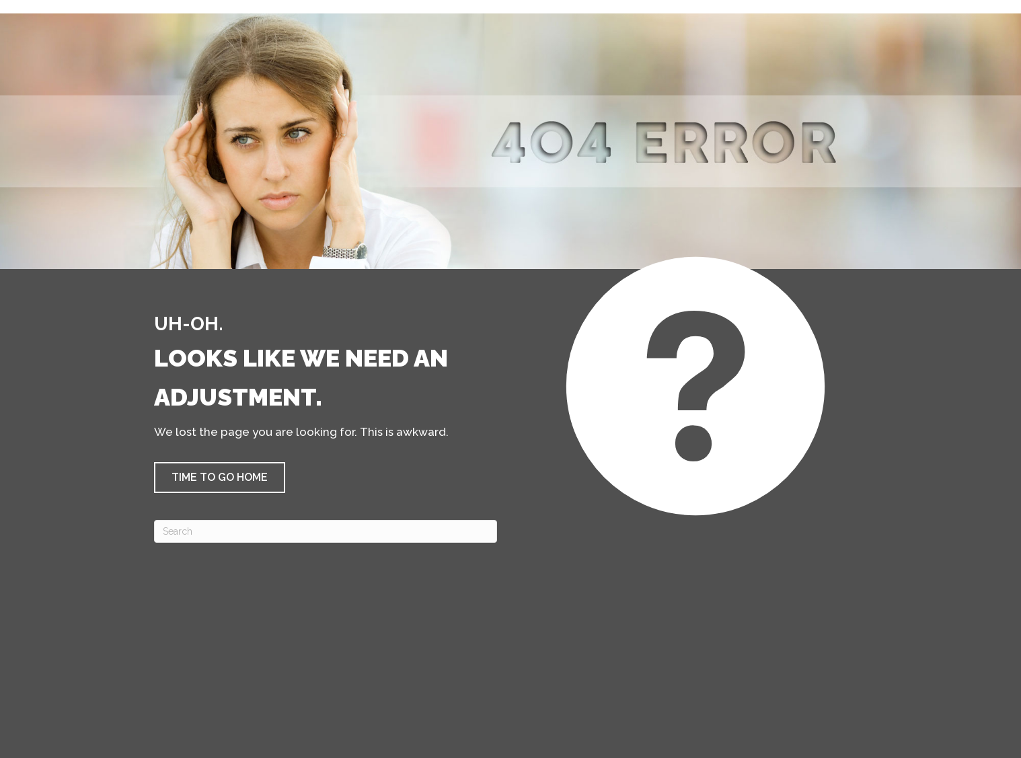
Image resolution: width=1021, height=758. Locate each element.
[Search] (325, 531)
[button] (219, 477)
